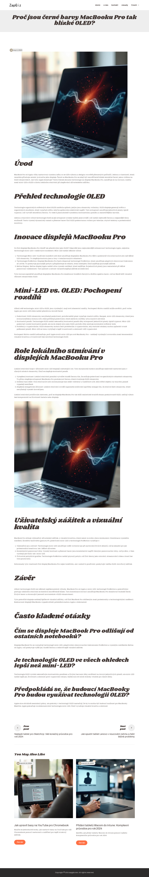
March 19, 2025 (26, 763)
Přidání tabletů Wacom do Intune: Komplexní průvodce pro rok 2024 (102, 827)
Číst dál (20, 842)
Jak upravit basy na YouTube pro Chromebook (41, 825)
